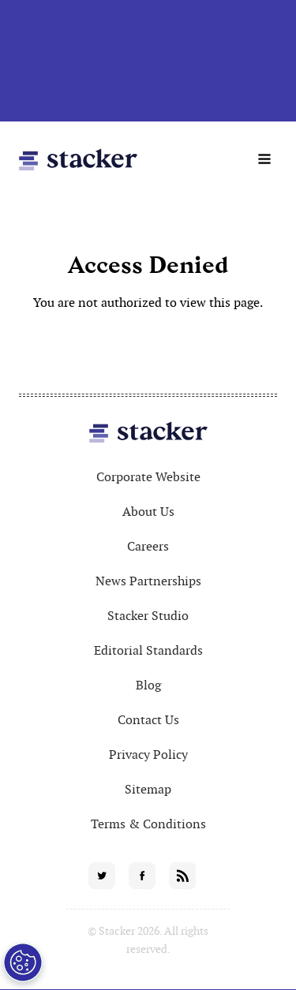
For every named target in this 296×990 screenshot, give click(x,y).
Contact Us (148, 720)
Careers (148, 546)
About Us (148, 511)
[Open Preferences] (22, 962)
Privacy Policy (148, 754)
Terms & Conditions (148, 824)
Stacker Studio (148, 615)
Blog (148, 685)
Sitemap (148, 789)
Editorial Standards (148, 650)
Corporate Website (148, 477)
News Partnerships (148, 581)
